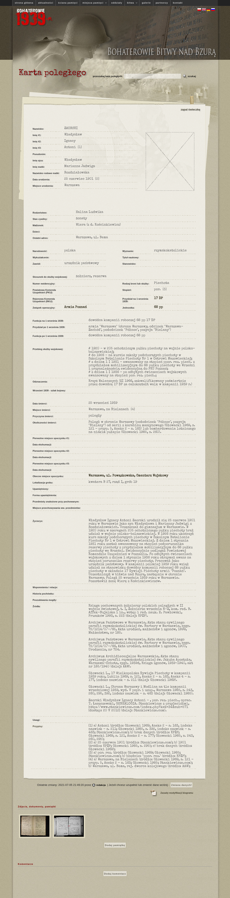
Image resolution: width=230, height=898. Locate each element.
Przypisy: (38, 726)
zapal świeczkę (190, 109)
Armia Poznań (75, 307)
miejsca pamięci (93, 2)
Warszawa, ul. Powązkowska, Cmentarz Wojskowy (128, 476)
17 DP (158, 298)
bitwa (131, 2)
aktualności (45, 2)
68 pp (158, 307)
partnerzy (162, 2)
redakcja (101, 785)
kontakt (177, 2)
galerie (146, 2)
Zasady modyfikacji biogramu (177, 793)
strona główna (24, 2)
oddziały (116, 2)
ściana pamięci (68, 2)
